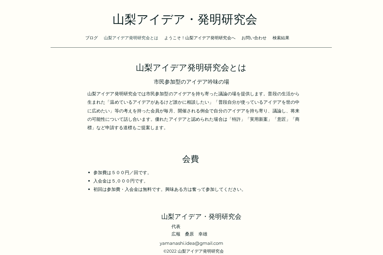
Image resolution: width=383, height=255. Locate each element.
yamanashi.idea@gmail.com (191, 243)
